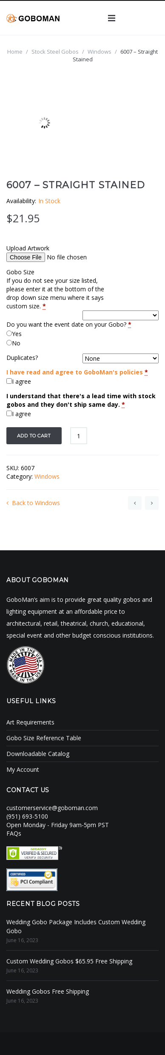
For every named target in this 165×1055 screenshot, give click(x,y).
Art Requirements (30, 722)
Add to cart (34, 436)
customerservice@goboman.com (52, 808)
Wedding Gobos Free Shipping (47, 991)
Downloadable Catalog (37, 754)
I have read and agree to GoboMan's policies (74, 372)
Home (15, 51)
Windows (99, 51)
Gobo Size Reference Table (43, 738)
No (16, 343)
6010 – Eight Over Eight (152, 503)
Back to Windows (33, 503)
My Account (22, 769)
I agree (21, 381)
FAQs (13, 833)
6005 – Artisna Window (135, 503)
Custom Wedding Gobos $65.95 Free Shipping (69, 961)
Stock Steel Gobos (55, 51)
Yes (17, 334)
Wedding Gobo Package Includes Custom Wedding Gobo (75, 926)
